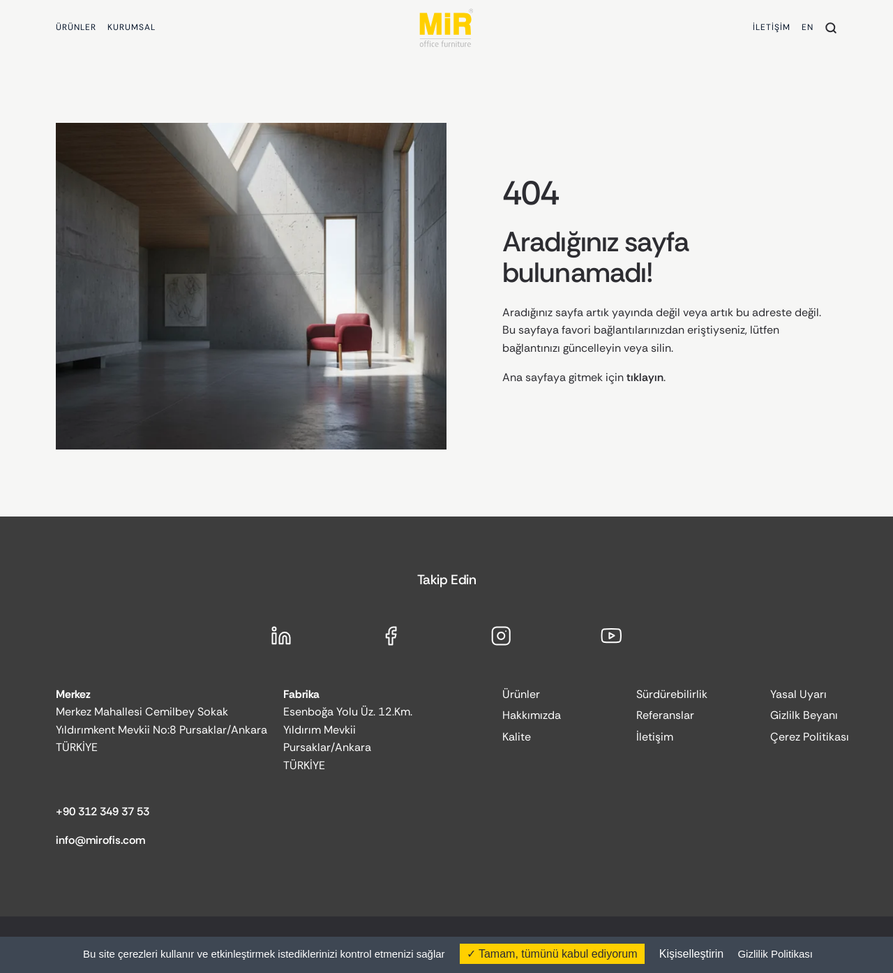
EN (807, 27)
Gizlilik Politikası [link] (775, 954)
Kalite (516, 736)
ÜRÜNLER (76, 27)
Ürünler (521, 694)
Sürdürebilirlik (671, 694)
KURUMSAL (131, 27)
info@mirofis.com (100, 840)
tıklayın (644, 377)
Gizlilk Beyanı (804, 715)
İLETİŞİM (771, 27)
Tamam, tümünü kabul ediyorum (552, 954)
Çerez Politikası (809, 736)
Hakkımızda (531, 715)
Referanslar (665, 715)
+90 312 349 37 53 (102, 811)
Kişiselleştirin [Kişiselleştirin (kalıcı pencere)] (691, 954)
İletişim (654, 736)
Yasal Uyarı (798, 694)
